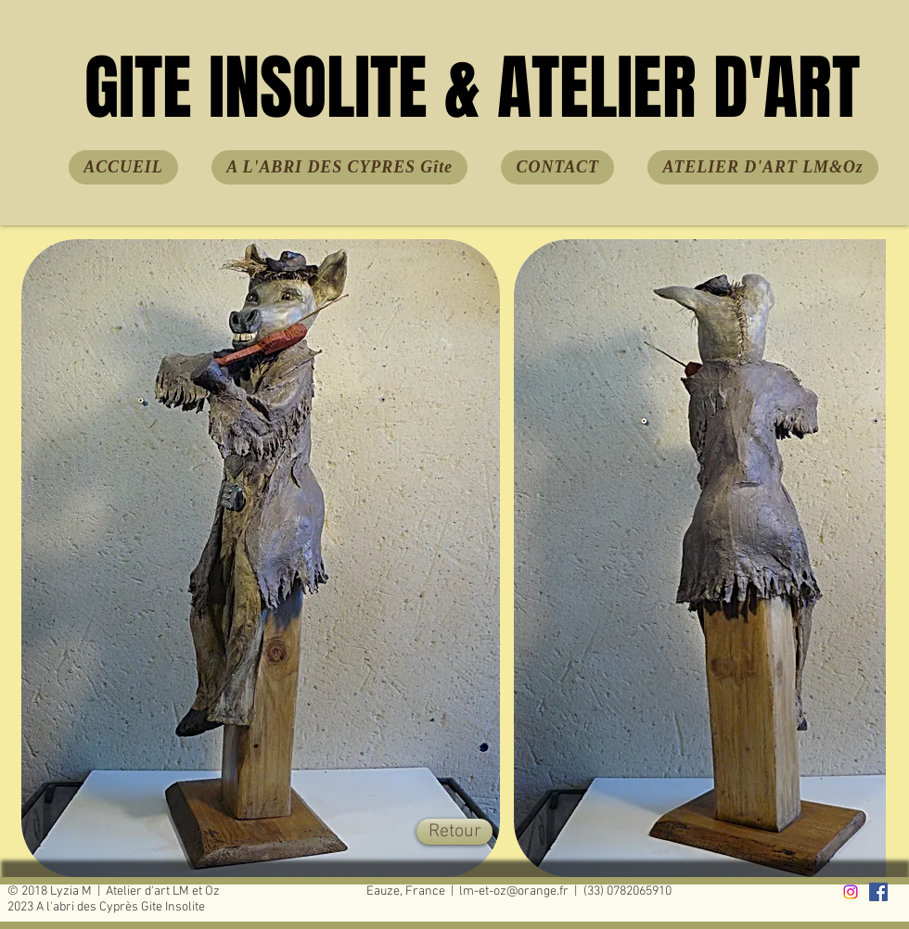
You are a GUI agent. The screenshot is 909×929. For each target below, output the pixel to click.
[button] (260, 558)
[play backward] (44, 558)
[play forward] (862, 558)
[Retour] (454, 832)
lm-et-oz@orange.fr (514, 891)
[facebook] (878, 892)
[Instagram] (850, 892)
